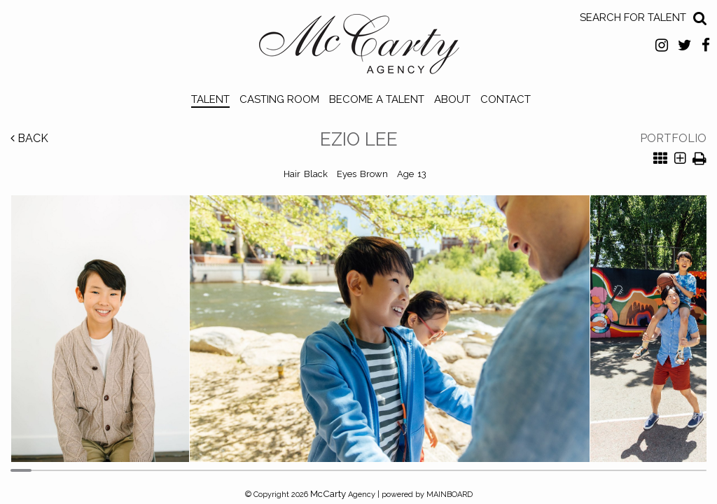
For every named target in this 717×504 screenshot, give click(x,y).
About (452, 99)
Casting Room (279, 99)
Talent (210, 99)
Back (29, 138)
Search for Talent (633, 17)
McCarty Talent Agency (359, 47)
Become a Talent (376, 99)
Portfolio (673, 138)
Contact (505, 99)
